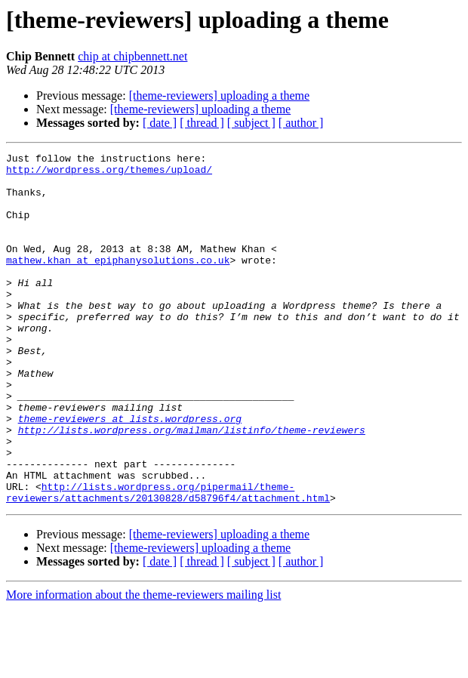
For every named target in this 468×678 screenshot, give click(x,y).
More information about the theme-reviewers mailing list (143, 664)
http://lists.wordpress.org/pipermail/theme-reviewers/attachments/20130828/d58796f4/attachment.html (168, 561)
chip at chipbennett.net (132, 56)
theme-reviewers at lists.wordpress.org (130, 472)
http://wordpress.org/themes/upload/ (109, 173)
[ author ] (301, 122)
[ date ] (160, 122)
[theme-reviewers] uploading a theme (219, 95)
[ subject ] (251, 122)
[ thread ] (202, 122)
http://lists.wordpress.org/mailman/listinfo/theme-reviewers (191, 486)
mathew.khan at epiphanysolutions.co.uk (117, 282)
